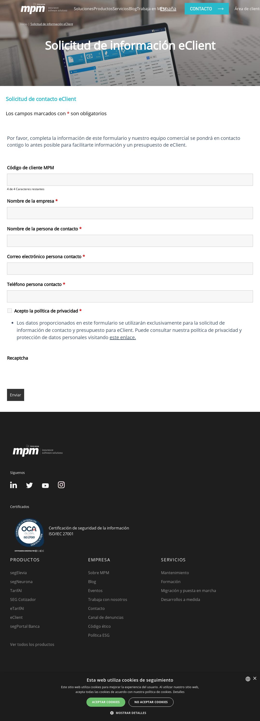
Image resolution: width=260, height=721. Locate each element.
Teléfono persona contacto (36, 284)
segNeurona (21, 581)
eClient (16, 617)
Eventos (95, 590)
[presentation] (43, 373)
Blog (133, 8)
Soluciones (84, 8)
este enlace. (123, 337)
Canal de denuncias (106, 617)
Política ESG (99, 635)
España (168, 8)
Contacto (96, 608)
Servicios (121, 8)
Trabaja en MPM (151, 8)
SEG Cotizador (23, 599)
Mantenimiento (175, 572)
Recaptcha (17, 358)
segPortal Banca (25, 626)
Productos (103, 8)
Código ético (99, 626)
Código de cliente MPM (30, 168)
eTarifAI (17, 608)
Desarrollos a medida (180, 599)
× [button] (254, 678)
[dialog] (130, 697)
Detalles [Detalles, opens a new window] (178, 692)
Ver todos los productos (32, 644)
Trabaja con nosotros (107, 599)
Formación (171, 581)
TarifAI (16, 590)
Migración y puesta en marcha (188, 590)
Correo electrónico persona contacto (46, 256)
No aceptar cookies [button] (151, 702)
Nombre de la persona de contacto (44, 229)
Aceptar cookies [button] (105, 702)
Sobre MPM (98, 572)
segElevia (18, 572)
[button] (130, 712)
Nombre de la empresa (32, 201)
